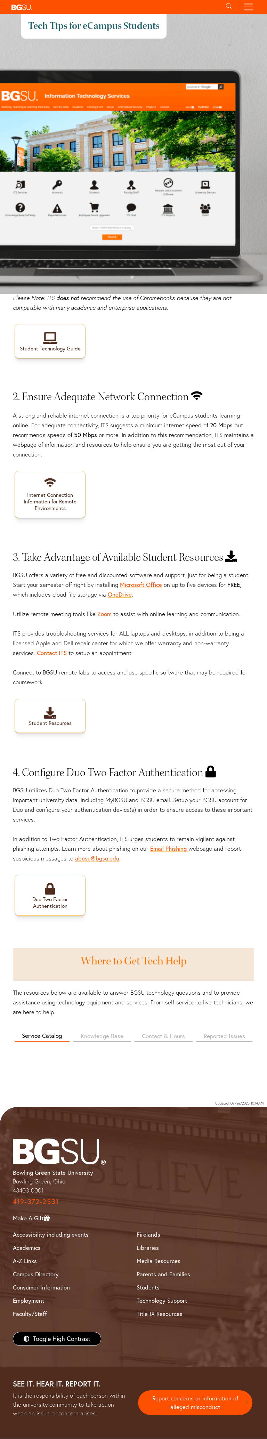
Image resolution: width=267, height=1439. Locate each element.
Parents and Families (163, 1274)
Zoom (104, 614)
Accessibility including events (51, 1234)
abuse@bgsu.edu (97, 858)
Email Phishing (169, 848)
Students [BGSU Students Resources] (148, 1287)
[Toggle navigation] (249, 7)
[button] (113, 7)
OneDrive (120, 594)
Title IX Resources (160, 1314)
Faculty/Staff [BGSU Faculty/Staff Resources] (30, 1314)
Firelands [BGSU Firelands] (148, 1234)
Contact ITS (52, 653)
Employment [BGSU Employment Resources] (28, 1300)
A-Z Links (25, 1261)
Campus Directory (36, 1274)
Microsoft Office (141, 585)
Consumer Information (41, 1287)
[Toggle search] (228, 7)
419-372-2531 (36, 1201)
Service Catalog (42, 1036)
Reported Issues (224, 1036)
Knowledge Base (102, 1036)
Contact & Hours (163, 1036)
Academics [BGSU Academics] (27, 1248)
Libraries (148, 1248)
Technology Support (162, 1300)
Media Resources (158, 1261)
